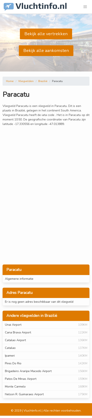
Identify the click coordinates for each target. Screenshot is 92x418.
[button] (85, 7)
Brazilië (42, 81)
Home (10, 81)
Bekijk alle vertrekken (46, 34)
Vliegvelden (26, 81)
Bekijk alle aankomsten (46, 50)
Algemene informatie (19, 279)
